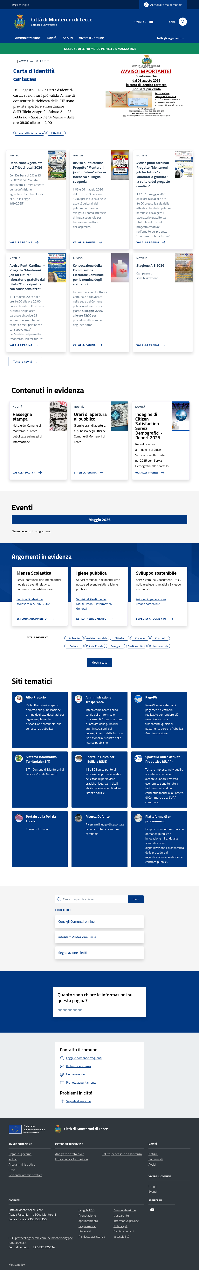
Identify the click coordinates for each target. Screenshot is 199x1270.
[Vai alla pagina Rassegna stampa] (26, 471)
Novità (52, 37)
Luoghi (152, 1186)
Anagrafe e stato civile (69, 1154)
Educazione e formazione (71, 1159)
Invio (136, 899)
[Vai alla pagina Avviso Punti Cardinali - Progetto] (23, 343)
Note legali (120, 1226)
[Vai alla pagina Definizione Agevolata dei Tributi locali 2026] (23, 241)
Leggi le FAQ (86, 1210)
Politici (13, 1159)
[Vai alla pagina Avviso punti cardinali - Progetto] (86, 241)
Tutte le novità (25, 361)
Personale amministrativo (25, 1175)
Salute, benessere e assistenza (122, 1154)
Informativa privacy (126, 1220)
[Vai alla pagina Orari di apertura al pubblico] (88, 471)
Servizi (68, 37)
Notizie (153, 1154)
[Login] (163, 4)
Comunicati (155, 1159)
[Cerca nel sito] (183, 22)
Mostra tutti (99, 662)
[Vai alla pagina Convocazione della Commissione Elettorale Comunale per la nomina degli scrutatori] (86, 343)
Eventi (152, 1191)
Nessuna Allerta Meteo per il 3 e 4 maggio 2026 (100, 48)
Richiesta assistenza (92, 1236)
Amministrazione (28, 37)
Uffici (12, 1169)
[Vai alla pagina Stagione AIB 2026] (150, 343)
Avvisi (152, 1164)
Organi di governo (20, 1154)
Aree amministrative (22, 1164)
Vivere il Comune (91, 37)
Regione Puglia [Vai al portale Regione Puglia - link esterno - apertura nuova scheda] (20, 5)
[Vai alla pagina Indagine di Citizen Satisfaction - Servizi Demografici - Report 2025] (149, 471)
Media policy (17, 1264)
